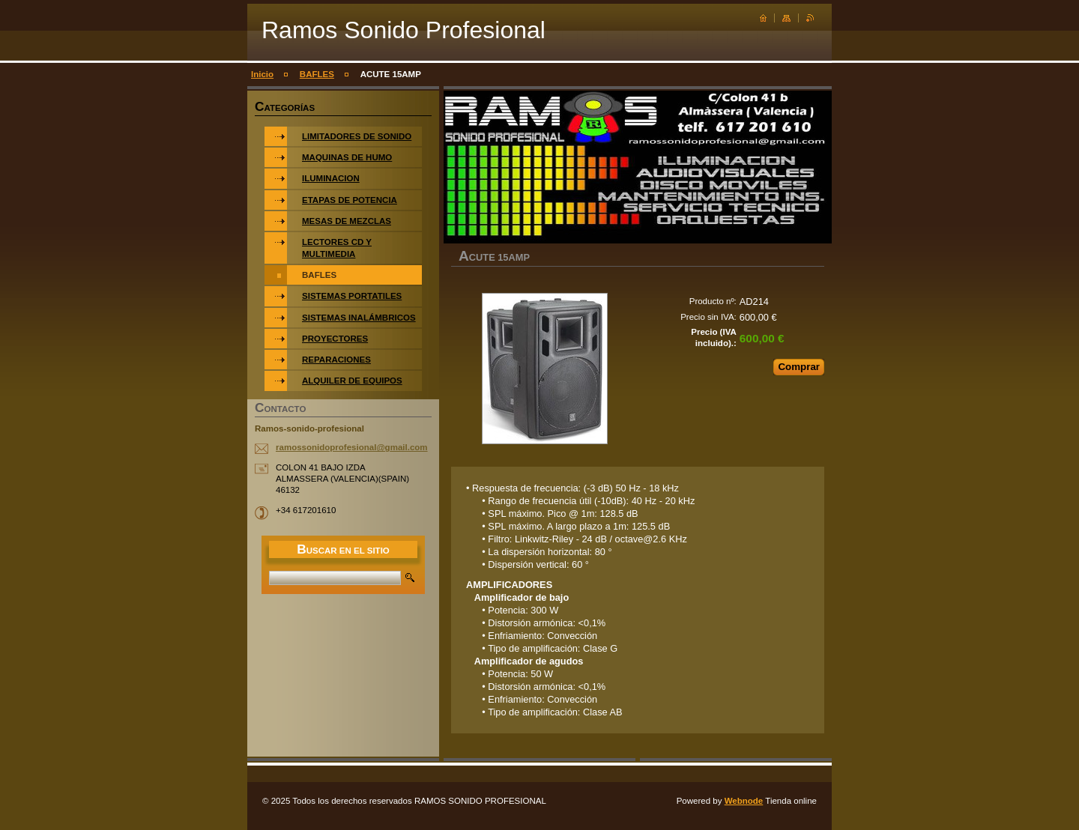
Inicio (262, 74)
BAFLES (317, 74)
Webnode (744, 800)
